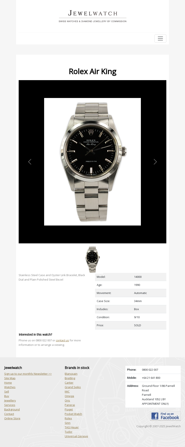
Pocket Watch (73, 414)
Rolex (68, 418)
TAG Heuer (72, 427)
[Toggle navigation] (160, 38)
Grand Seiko (73, 387)
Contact (9, 414)
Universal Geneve (76, 436)
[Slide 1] (92, 245)
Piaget (69, 409)
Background (12, 409)
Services (9, 405)
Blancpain (71, 374)
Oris (67, 400)
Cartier (69, 383)
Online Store (12, 418)
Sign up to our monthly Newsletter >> (28, 374)
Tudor (68, 432)
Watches (9, 387)
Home (8, 383)
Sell (6, 391)
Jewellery (10, 400)
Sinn (67, 423)
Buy (6, 396)
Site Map (9, 378)
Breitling (70, 378)
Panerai (70, 405)
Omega (69, 396)
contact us (62, 340)
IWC (67, 391)
